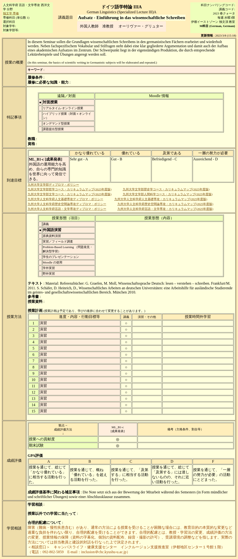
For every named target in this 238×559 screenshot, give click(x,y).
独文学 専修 (11, 13)
